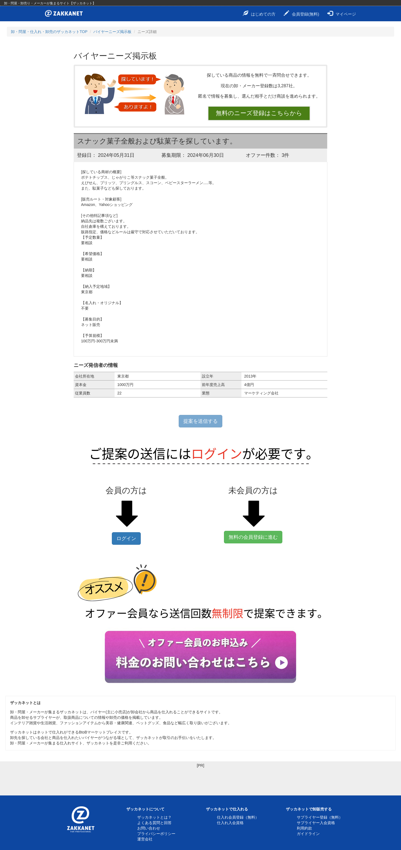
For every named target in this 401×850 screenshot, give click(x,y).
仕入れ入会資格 (230, 823)
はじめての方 (259, 13)
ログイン (126, 538)
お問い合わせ (148, 828)
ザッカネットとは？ (154, 817)
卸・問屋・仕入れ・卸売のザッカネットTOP (49, 31)
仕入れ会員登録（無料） (238, 817)
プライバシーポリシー (156, 833)
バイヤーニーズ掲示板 (112, 31)
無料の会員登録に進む (253, 537)
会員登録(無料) (301, 13)
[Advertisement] (99, 780)
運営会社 (144, 839)
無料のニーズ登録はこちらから (259, 113)
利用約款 (304, 828)
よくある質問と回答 (154, 823)
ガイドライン (308, 833)
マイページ (341, 13)
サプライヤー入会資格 (316, 823)
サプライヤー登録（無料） (320, 817)
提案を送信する (200, 421)
